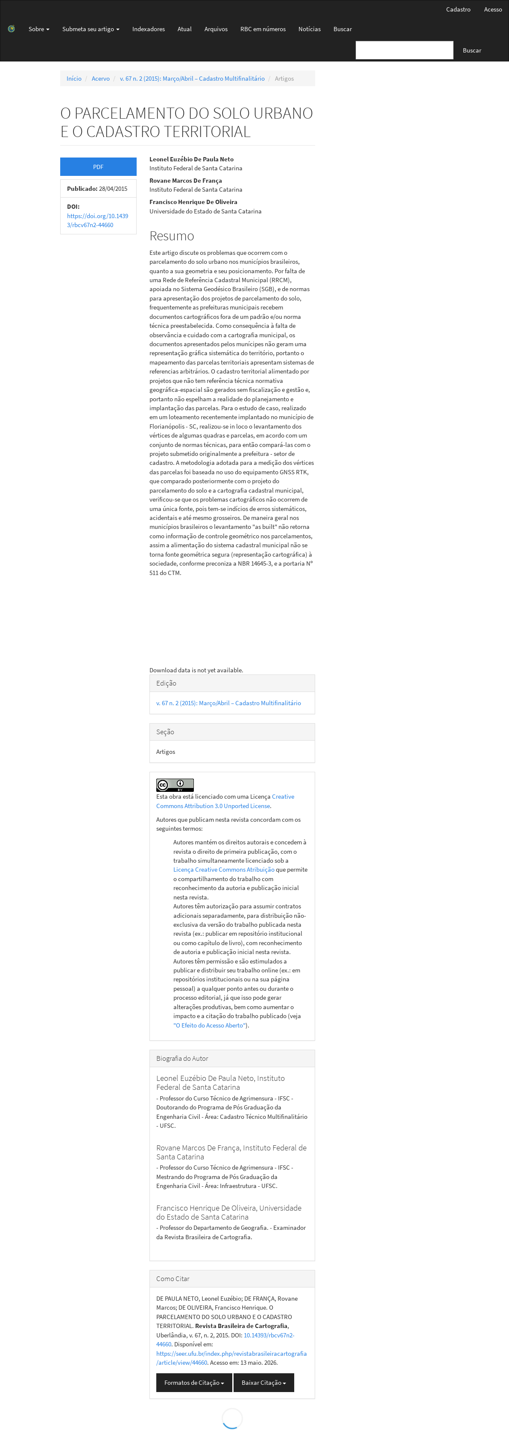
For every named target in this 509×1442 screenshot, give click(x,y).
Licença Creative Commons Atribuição (224, 869)
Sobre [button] (39, 29)
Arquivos (216, 29)
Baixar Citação (264, 1382)
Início (74, 78)
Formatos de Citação (194, 1382)
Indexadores (148, 29)
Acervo (101, 78)
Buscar (342, 29)
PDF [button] (98, 167)
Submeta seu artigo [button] (91, 29)
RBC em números (263, 29)
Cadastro (458, 9)
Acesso (493, 9)
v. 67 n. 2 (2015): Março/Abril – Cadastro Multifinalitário (192, 78)
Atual (185, 29)
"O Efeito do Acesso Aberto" (209, 1025)
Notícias (309, 29)
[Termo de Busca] (404, 50)
